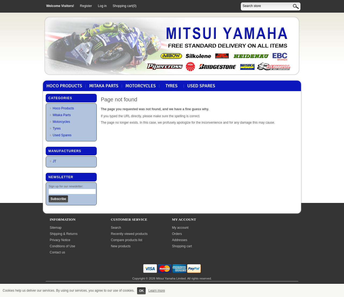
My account (180, 228)
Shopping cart (182, 246)
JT (54, 161)
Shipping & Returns (63, 234)
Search (116, 228)
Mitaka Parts (104, 86)
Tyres (172, 86)
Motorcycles (141, 86)
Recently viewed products (129, 234)
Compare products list (126, 240)
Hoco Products (64, 86)
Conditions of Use (62, 246)
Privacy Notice (60, 240)
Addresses (179, 240)
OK (141, 291)
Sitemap (56, 228)
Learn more (156, 290)
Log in (102, 6)
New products (121, 246)
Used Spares (201, 86)
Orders (177, 234)
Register (86, 6)
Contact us (57, 252)
